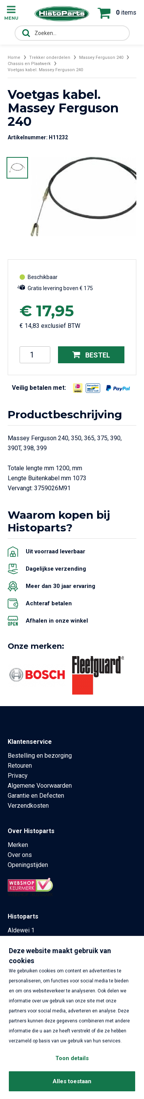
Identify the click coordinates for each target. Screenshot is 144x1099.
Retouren (20, 765)
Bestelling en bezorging (40, 755)
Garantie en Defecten (36, 795)
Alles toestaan (72, 1081)
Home (14, 57)
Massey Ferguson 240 (101, 57)
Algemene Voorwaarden (40, 785)
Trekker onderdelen (49, 57)
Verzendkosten (28, 805)
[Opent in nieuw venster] (78, 388)
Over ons (20, 854)
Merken (18, 844)
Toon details (72, 1058)
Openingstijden (28, 865)
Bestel (91, 354)
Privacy (18, 775)
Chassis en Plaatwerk (29, 63)
